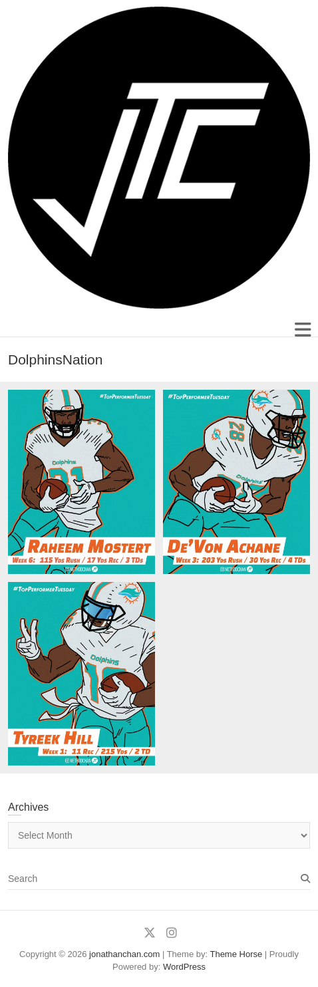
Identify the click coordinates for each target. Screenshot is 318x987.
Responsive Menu (302, 330)
